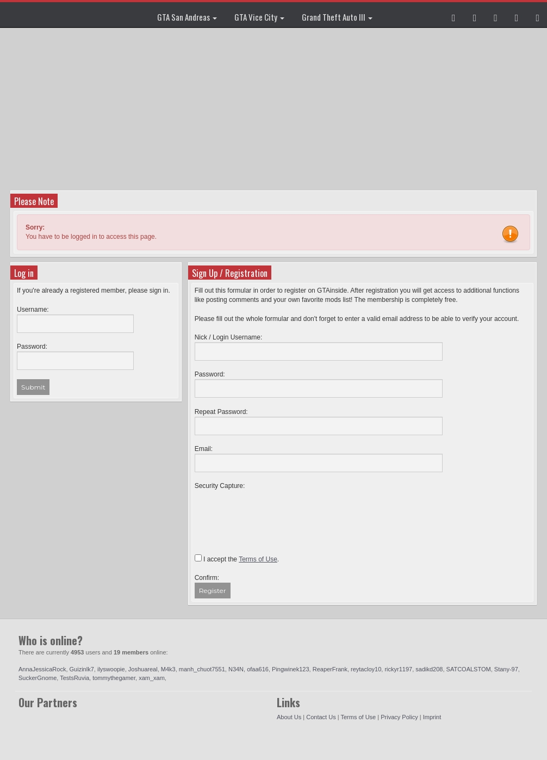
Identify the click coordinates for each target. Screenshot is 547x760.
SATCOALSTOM (468, 669)
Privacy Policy (399, 717)
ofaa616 (258, 669)
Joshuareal (143, 669)
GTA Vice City (259, 17)
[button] (453, 14)
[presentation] (277, 512)
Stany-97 (506, 669)
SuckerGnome (37, 678)
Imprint (432, 717)
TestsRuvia (74, 678)
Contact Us (320, 717)
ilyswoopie (111, 669)
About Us (289, 717)
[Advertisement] (275, 109)
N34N (236, 669)
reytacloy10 (366, 669)
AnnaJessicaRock (42, 669)
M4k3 (168, 669)
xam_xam (152, 678)
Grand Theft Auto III (337, 17)
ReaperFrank (330, 669)
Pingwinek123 (290, 669)
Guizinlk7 (82, 669)
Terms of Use (358, 717)
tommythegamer (113, 678)
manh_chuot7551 (202, 669)
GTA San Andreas (187, 17)
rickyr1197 (398, 669)
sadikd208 (429, 669)
